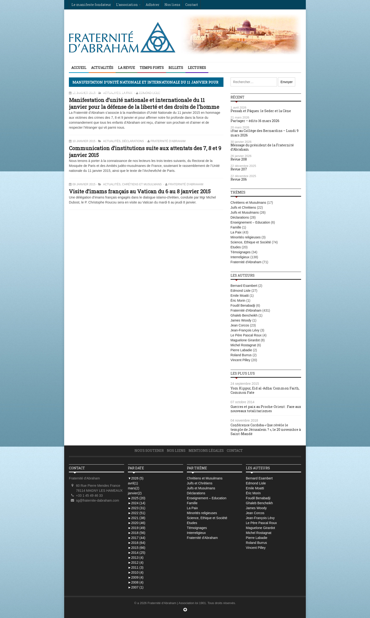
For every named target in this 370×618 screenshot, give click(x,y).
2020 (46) (136, 523)
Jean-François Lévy (245, 330)
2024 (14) (136, 503)
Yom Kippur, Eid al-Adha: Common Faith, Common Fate (265, 390)
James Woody (241, 320)
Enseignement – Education (250, 222)
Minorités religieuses (246, 237)
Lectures (197, 67)
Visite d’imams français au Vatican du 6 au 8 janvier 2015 (139, 191)
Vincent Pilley (240, 360)
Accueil (78, 67)
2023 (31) (136, 508)
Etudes (236, 247)
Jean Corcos (240, 325)
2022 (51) (136, 513)
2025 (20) (136, 498)
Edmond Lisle (241, 290)
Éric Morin (238, 300)
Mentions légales (206, 450)
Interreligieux (240, 257)
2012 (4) (135, 562)
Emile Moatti (240, 295)
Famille (236, 227)
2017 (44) (136, 538)
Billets (175, 67)
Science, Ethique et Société (251, 242)
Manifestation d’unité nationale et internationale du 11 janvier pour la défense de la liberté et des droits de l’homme (144, 103)
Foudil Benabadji (243, 305)
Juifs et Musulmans (245, 212)
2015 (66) (136, 548)
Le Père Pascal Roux (246, 335)
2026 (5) (135, 478)
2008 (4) (135, 582)
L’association (127, 4)
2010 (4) (135, 572)
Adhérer (153, 4)
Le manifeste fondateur (91, 4)
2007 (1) (135, 587)
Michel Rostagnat (243, 345)
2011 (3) (135, 567)
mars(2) (133, 488)
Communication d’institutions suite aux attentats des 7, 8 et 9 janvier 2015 (145, 151)
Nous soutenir (149, 450)
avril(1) (133, 483)
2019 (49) (136, 528)
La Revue (126, 67)
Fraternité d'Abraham (168, 141)
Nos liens (172, 4)
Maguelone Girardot (245, 340)
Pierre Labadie (241, 350)
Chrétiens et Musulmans (142, 184)
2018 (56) (136, 533)
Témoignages (241, 252)
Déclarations (133, 141)
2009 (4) (135, 577)
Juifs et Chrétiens (243, 207)
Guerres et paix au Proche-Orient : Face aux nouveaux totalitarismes (266, 408)
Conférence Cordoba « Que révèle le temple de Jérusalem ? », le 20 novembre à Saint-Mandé (266, 429)
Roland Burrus (241, 355)
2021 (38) (136, 518)
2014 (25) (136, 553)
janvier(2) (135, 493)
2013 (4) (135, 557)
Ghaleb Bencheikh (244, 315)
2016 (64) (136, 543)
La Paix (236, 232)
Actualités (102, 67)
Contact (191, 4)
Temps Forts (152, 67)
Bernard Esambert (244, 286)
